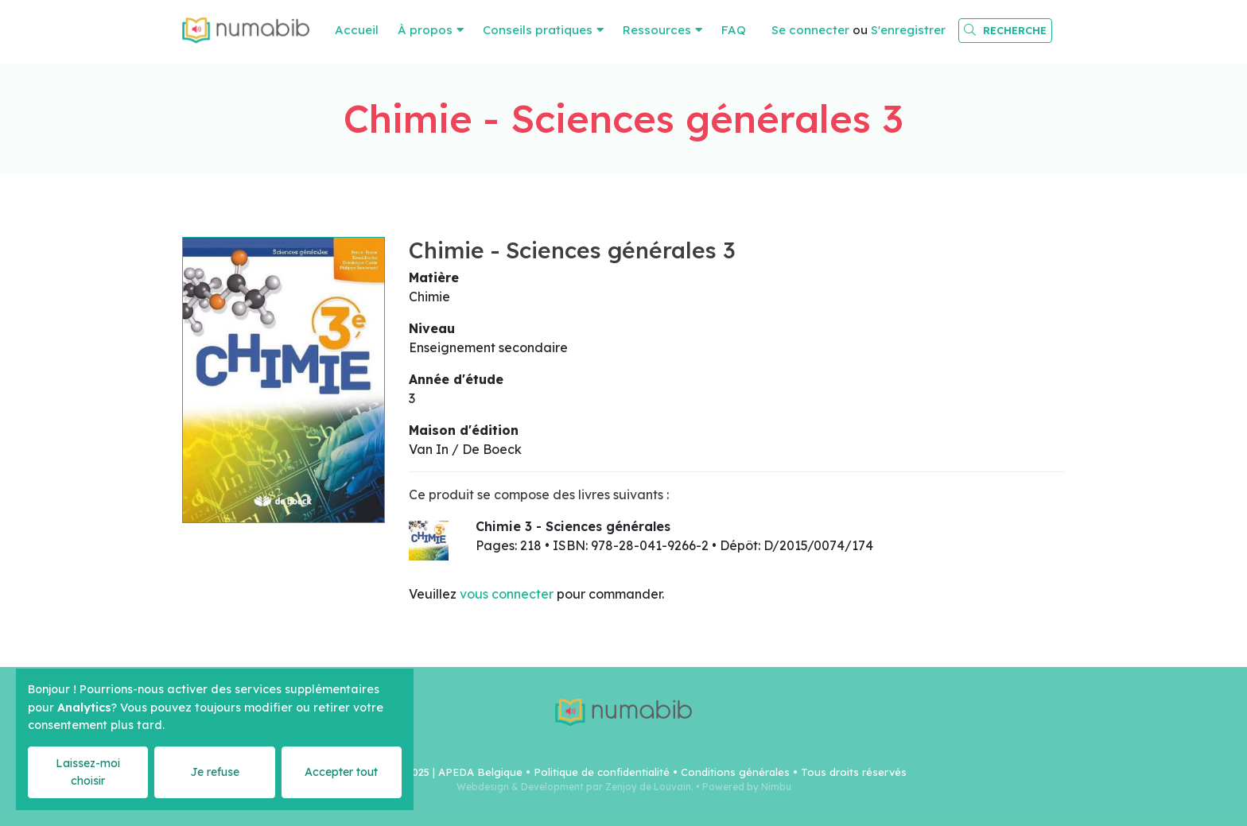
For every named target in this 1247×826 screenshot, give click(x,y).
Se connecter (810, 29)
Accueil (357, 29)
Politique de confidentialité (602, 772)
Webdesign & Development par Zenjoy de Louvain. (574, 787)
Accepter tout (341, 772)
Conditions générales (735, 772)
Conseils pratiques (537, 29)
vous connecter (507, 594)
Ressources (657, 29)
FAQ (733, 29)
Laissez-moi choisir (88, 771)
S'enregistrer (908, 29)
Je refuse (214, 772)
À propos (425, 29)
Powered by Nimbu (746, 787)
